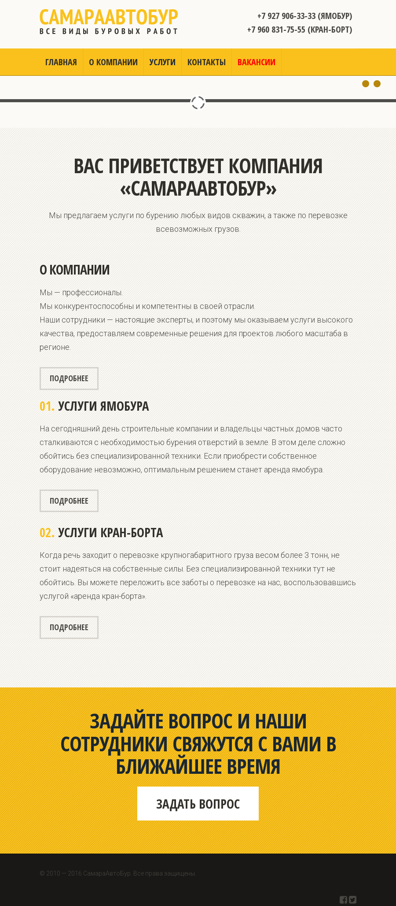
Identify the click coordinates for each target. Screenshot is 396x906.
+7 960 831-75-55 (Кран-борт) (299, 29)
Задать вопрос (198, 803)
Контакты (206, 62)
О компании (113, 62)
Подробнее (69, 378)
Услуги (163, 62)
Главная (61, 62)
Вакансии (256, 62)
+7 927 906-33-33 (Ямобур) (304, 16)
